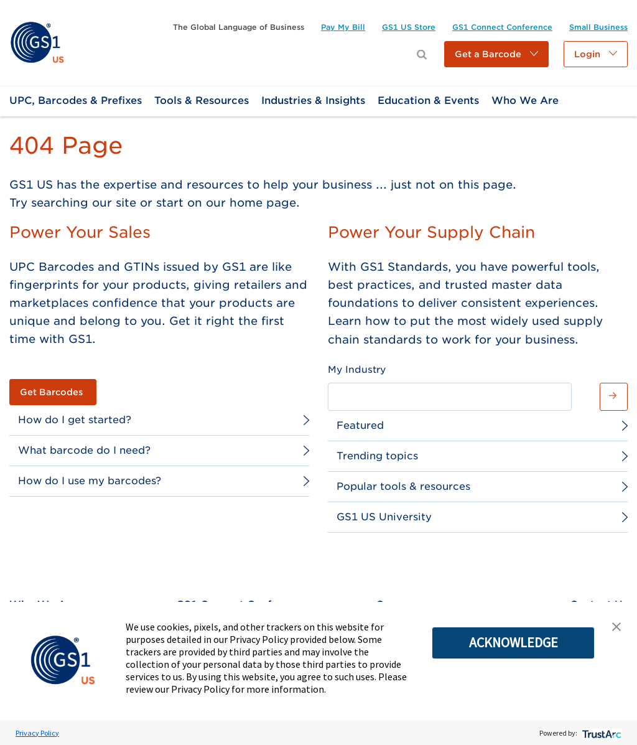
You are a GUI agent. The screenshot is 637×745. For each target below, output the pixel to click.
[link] (37, 42)
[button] (496, 54)
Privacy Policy (37, 733)
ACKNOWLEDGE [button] (513, 642)
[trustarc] (600, 733)
